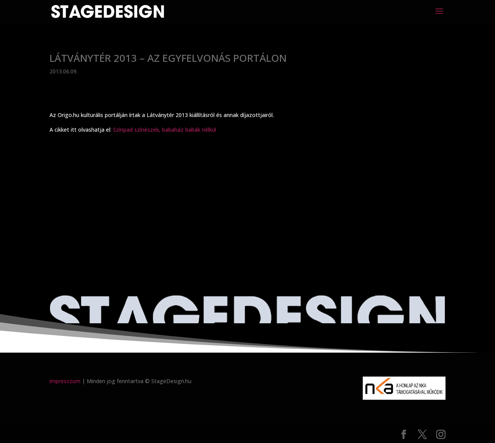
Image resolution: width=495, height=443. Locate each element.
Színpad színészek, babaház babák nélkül (164, 129)
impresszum (65, 381)
